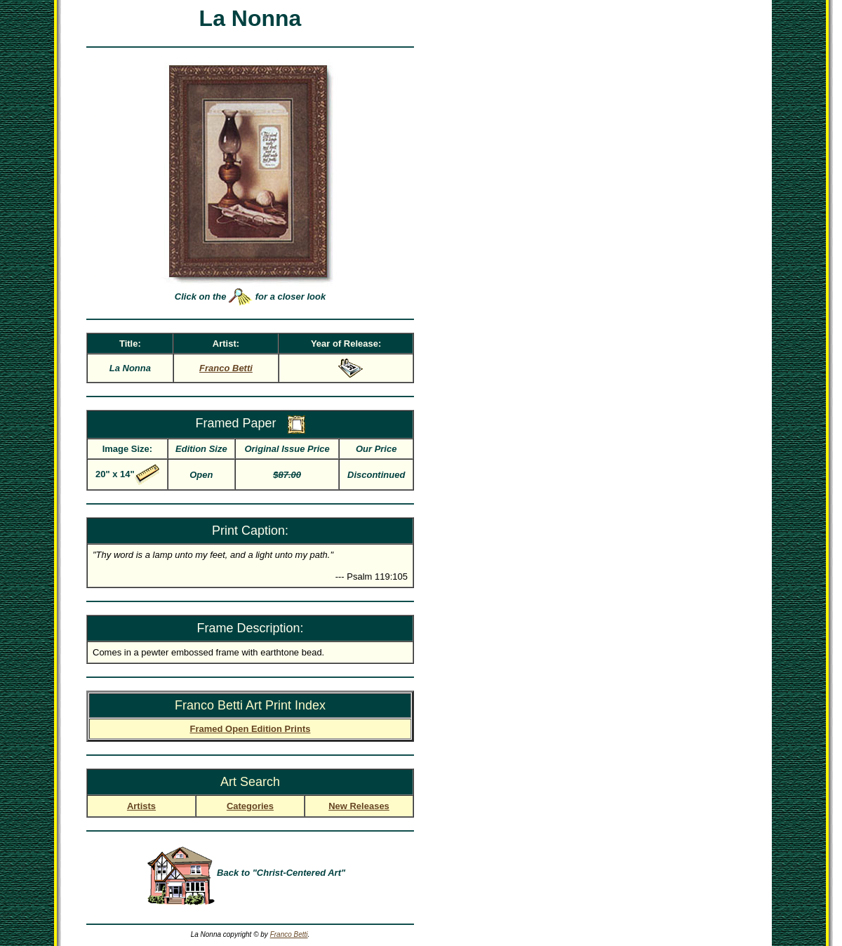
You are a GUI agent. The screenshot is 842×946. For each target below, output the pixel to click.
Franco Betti (289, 934)
